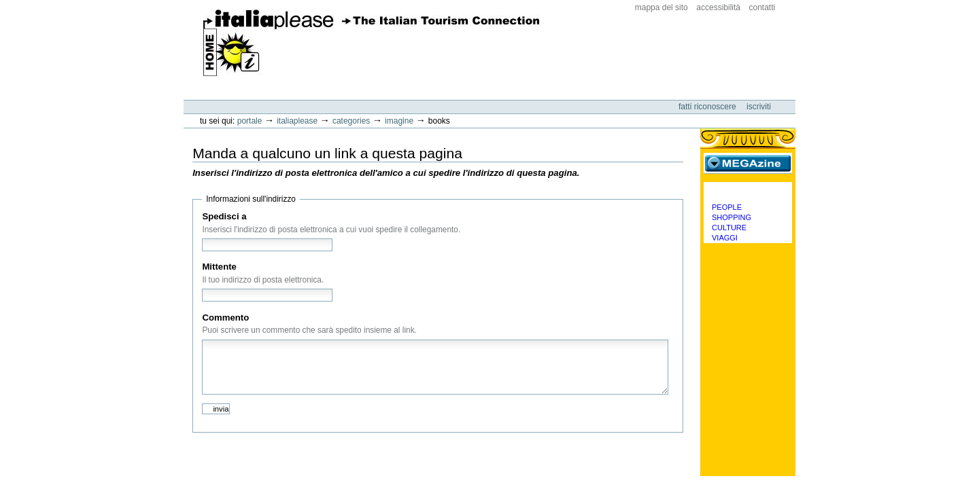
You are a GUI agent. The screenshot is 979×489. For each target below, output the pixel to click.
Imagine (399, 121)
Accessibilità (718, 7)
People (727, 207)
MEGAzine (748, 163)
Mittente (219, 266)
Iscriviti (758, 106)
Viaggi (725, 238)
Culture (729, 227)
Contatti (762, 7)
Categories (351, 121)
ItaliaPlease (371, 43)
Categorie (748, 192)
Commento (225, 317)
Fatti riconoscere (708, 106)
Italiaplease (297, 121)
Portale (249, 121)
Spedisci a (224, 216)
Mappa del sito (661, 7)
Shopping (731, 217)
